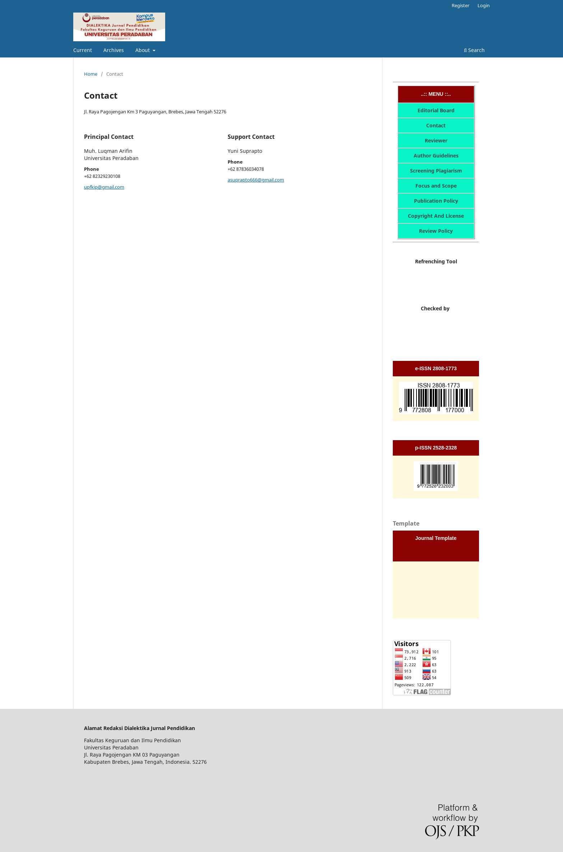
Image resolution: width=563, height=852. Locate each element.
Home (90, 74)
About (143, 50)
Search (474, 50)
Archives (113, 50)
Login (484, 5)
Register (460, 5)
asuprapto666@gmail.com (256, 179)
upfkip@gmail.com (104, 187)
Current (82, 50)
